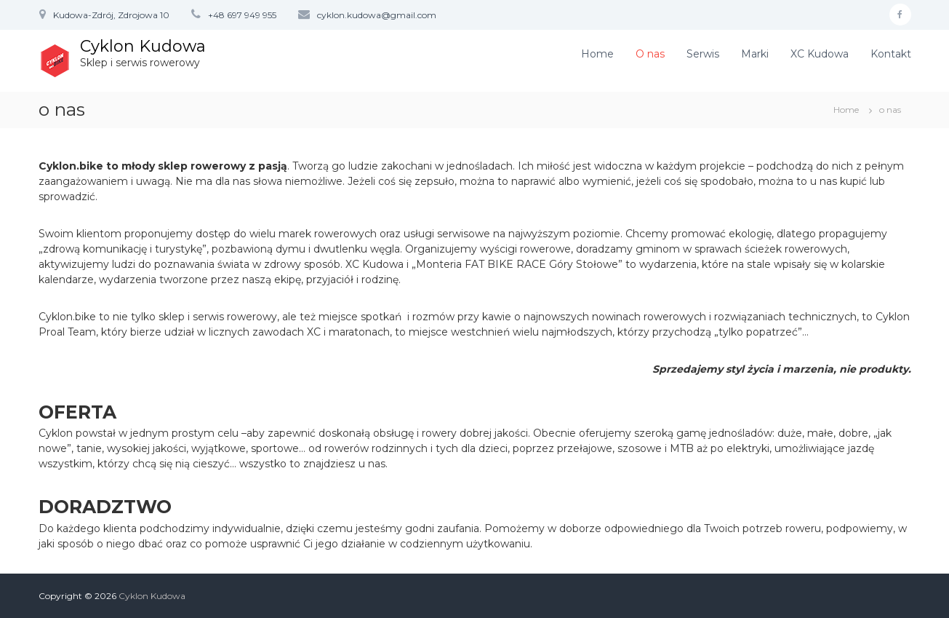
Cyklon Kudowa (143, 46)
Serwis (702, 53)
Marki (755, 53)
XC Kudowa (819, 53)
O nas (650, 53)
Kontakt (890, 53)
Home (597, 53)
